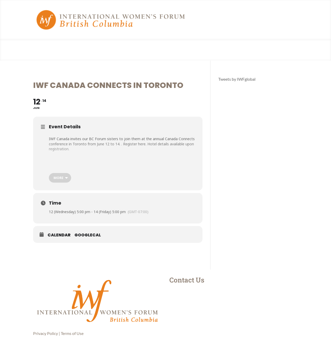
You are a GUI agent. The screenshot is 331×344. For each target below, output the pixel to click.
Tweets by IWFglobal (236, 79)
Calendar (59, 235)
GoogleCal (87, 235)
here (142, 143)
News (166, 50)
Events (182, 50)
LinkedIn (192, 305)
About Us (143, 50)
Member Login (204, 50)
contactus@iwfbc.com (206, 318)
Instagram (193, 293)
